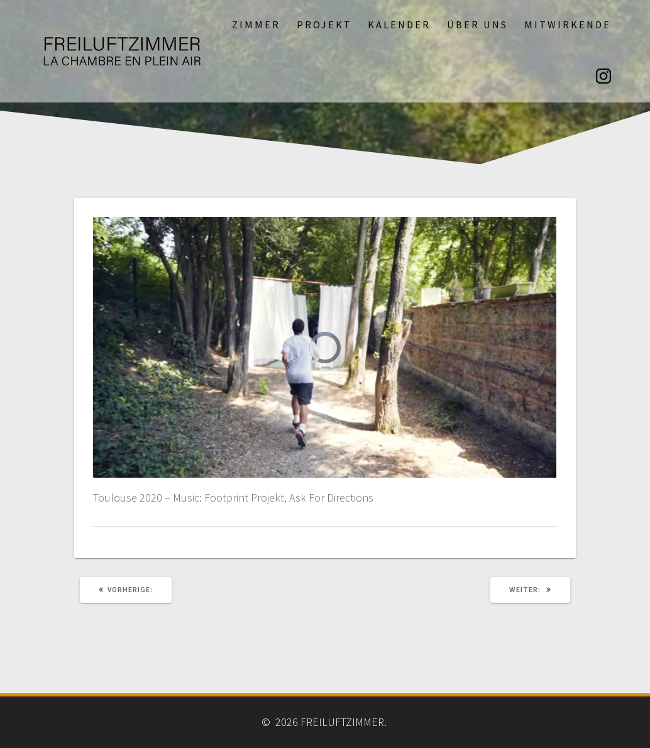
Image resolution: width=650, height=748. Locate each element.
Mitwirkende (567, 24)
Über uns (477, 24)
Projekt (324, 24)
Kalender (399, 24)
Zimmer (256, 24)
